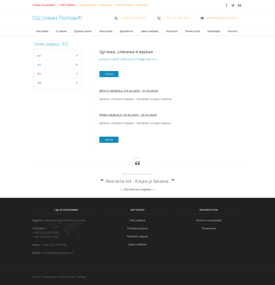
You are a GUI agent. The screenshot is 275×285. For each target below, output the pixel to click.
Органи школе (83, 31)
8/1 (39, 55)
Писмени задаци (137, 236)
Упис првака (67, 5)
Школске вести (87, 5)
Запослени (105, 31)
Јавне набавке (150, 31)
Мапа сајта (143, 5)
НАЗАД (109, 74)
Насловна (42, 31)
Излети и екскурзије (208, 220)
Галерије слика (124, 5)
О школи (61, 31)
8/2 (39, 64)
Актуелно (172, 31)
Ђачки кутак (192, 31)
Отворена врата (137, 228)
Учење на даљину (44, 5)
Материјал (213, 31)
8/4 (39, 82)
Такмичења (106, 5)
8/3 (39, 73)
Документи (126, 31)
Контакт (232, 31)
